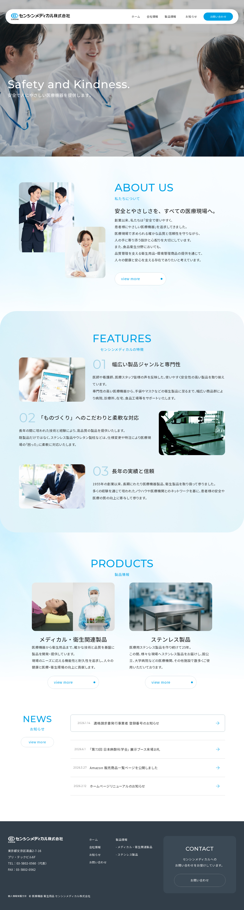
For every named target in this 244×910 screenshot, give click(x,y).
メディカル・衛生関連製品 (135, 847)
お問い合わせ (218, 16)
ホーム (136, 16)
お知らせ (191, 16)
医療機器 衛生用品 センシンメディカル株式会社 (40, 16)
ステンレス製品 (128, 854)
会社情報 (152, 16)
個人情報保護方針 (17, 895)
